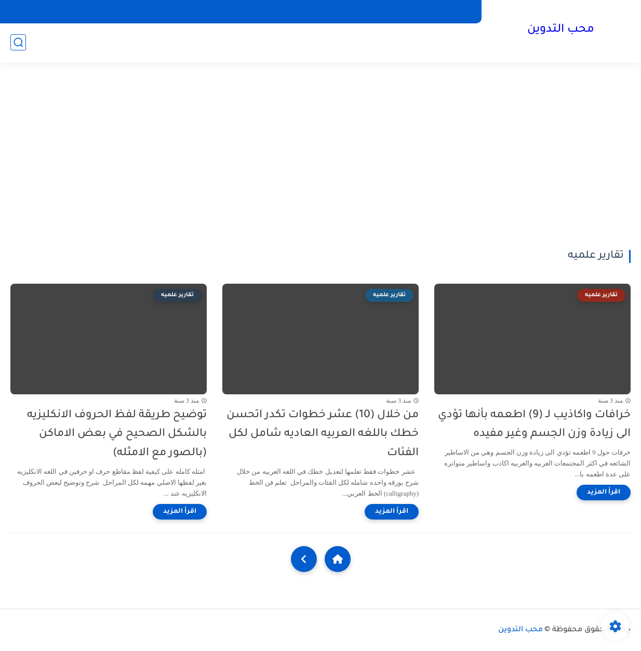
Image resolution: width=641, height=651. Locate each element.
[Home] (338, 559)
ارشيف (459, 11)
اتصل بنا (251, 11)
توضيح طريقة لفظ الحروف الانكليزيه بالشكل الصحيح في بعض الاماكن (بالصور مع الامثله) (117, 434)
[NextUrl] (304, 559)
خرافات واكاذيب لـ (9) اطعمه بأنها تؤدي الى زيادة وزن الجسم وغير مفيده (534, 425)
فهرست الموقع (409, 11)
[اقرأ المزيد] (604, 492)
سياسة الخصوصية (343, 11)
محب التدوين (560, 30)
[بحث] (18, 42)
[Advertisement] (320, 156)
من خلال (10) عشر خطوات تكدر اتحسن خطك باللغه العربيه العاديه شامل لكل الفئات (322, 434)
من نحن (289, 11)
